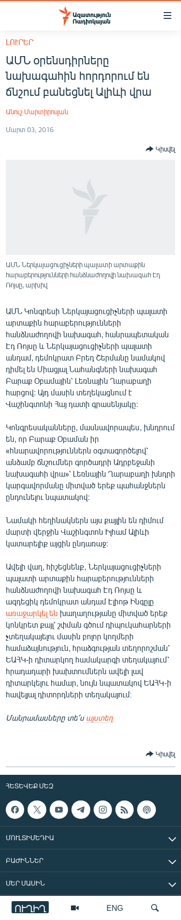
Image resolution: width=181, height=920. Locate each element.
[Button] (160, 149)
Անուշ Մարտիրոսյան (37, 111)
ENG (115, 907)
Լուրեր (19, 41)
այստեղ (99, 717)
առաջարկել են (33, 613)
